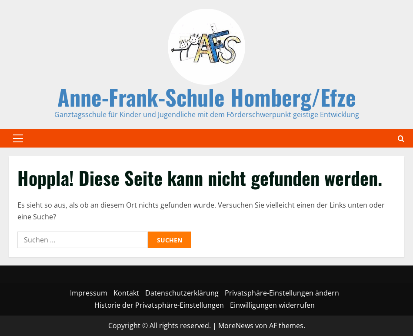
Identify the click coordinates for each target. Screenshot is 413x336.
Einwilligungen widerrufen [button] (272, 305)
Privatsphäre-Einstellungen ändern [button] (282, 293)
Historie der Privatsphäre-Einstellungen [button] (159, 305)
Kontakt (126, 293)
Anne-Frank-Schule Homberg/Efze (206, 97)
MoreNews (235, 325)
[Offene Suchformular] (401, 138)
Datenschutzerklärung (182, 293)
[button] (18, 138)
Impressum (88, 293)
